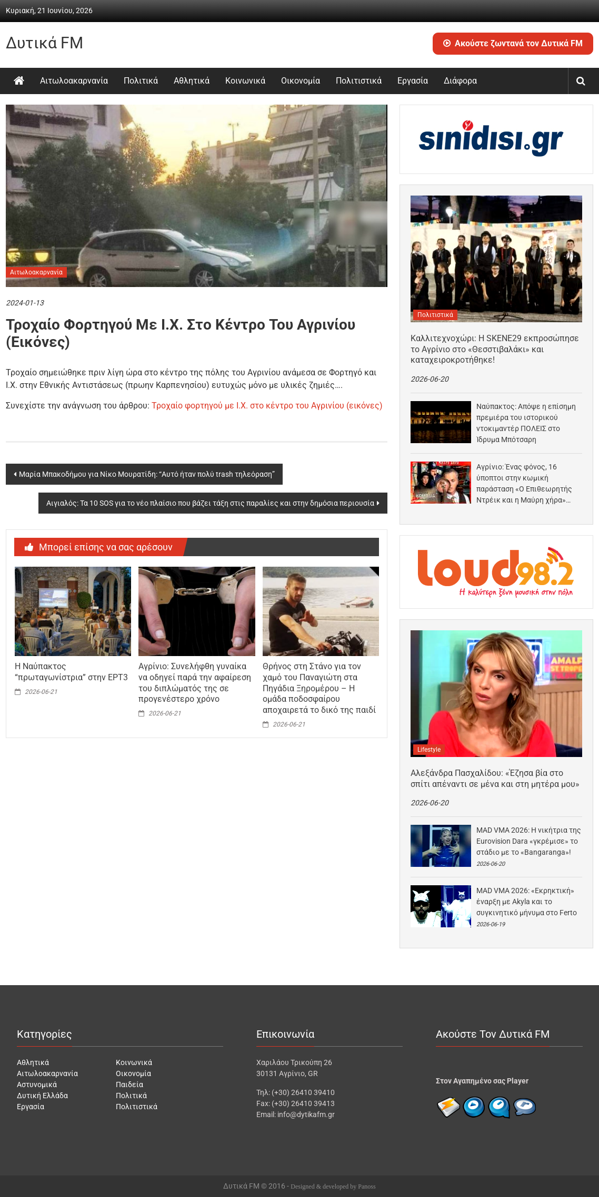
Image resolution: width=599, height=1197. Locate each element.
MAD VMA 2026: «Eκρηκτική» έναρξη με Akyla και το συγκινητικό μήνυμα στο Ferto (526, 901)
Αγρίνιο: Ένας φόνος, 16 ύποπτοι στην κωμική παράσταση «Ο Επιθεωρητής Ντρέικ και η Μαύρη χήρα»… (524, 483)
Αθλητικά (191, 81)
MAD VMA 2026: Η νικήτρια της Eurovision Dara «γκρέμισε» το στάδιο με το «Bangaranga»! (528, 841)
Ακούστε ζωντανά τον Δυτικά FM (513, 43)
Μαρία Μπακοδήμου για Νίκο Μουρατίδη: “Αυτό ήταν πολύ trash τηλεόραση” (147, 474)
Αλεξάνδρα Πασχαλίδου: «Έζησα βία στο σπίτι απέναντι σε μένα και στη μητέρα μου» (495, 778)
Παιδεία (129, 1084)
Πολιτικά (141, 81)
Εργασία (412, 81)
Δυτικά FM (44, 43)
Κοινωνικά (245, 81)
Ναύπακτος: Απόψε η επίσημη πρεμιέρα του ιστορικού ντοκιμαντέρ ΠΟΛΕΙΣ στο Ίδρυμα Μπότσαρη (526, 423)
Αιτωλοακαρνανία (74, 81)
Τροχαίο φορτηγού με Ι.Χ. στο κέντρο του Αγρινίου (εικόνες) (267, 406)
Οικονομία (300, 81)
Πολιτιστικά (359, 81)
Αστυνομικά (37, 1084)
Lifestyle (429, 749)
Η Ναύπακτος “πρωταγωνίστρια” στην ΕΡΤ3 (71, 671)
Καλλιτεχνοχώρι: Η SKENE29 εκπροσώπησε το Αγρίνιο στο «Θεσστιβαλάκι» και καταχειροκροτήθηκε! (495, 349)
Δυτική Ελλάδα (42, 1095)
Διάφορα (460, 81)
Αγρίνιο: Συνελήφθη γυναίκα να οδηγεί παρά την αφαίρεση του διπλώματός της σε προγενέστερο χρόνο (194, 682)
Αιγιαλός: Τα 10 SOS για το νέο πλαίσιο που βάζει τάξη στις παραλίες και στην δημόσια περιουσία (210, 503)
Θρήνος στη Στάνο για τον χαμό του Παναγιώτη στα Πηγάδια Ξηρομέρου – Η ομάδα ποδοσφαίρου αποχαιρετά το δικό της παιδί (319, 688)
